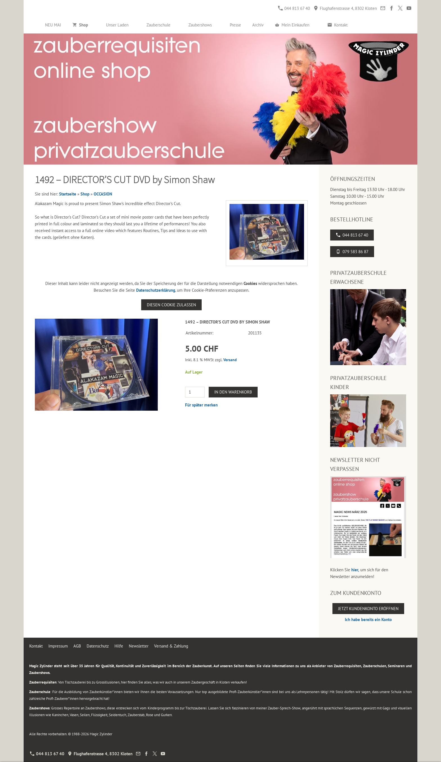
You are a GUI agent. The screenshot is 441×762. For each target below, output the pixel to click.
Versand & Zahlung (171, 646)
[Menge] (195, 392)
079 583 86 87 (352, 251)
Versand (230, 359)
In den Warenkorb (233, 392)
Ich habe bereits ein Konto (368, 619)
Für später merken (201, 405)
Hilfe (118, 646)
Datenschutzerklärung (155, 290)
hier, (355, 569)
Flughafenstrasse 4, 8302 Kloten (345, 8)
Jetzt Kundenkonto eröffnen (368, 608)
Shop (84, 194)
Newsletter (138, 646)
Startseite (67, 194)
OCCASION (103, 194)
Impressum (58, 646)
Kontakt (36, 646)
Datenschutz (98, 646)
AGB (77, 646)
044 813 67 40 (294, 8)
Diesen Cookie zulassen (171, 304)
